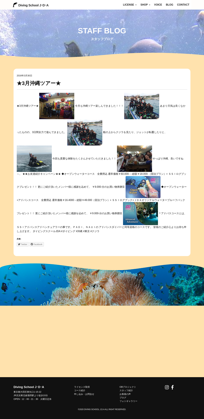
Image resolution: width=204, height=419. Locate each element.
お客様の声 (125, 394)
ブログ (123, 397)
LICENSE (130, 4)
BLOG (169, 4)
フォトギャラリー (128, 401)
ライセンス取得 (82, 387)
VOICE (158, 4)
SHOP (145, 4)
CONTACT (183, 4)
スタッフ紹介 (126, 390)
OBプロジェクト (128, 387)
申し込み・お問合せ (84, 394)
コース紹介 (79, 390)
